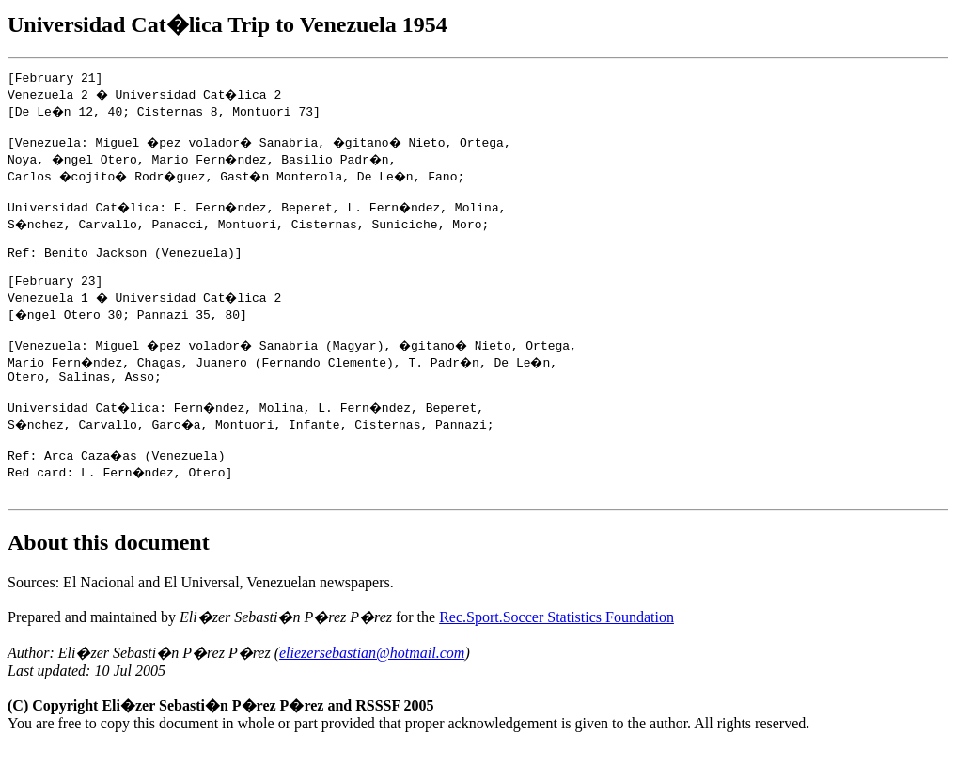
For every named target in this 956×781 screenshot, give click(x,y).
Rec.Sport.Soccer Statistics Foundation (556, 651)
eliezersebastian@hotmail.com (371, 687)
